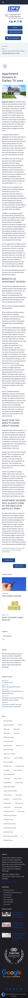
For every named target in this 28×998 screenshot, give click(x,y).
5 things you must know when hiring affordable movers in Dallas (12, 699)
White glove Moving (8, 840)
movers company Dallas (9, 774)
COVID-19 (20, 725)
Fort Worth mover (8, 766)
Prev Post (9, 560)
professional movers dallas (10, 827)
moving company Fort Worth (10, 790)
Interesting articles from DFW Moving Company (13, 51)
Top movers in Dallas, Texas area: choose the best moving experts (12, 705)
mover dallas (6, 770)
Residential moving (9, 890)
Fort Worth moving (20, 766)
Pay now (15, 27)
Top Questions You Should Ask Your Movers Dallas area (12, 692)
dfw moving (20, 548)
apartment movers (7, 548)
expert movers (19, 745)
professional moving (6, 551)
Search (14, 639)
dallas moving (7, 733)
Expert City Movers (8, 745)
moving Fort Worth (17, 799)
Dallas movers (17, 183)
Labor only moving (8, 899)
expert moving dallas (8, 762)
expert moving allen (18, 758)
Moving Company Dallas (9, 786)
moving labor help (19, 803)
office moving (21, 811)
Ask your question (13, 38)
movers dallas (7, 778)
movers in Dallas (18, 778)
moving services (18, 807)
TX (22, 836)
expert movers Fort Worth (9, 753)
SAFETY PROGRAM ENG (9, 882)
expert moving (7, 758)
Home (3, 48)
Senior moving (7, 897)
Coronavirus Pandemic (9, 725)
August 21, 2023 (5, 614)
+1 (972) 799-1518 (14, 17)
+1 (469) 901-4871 (14, 14)
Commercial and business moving (13, 892)
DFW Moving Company (9, 737)
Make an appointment (15, 32)
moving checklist (7, 782)
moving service (7, 807)
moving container (8, 795)
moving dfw (6, 799)
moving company (19, 782)
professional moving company (10, 836)
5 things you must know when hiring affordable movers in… (19, 925)
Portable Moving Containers (10, 815)
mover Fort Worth (17, 770)
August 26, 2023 (5, 593)
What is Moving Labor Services (11, 687)
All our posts (7, 904)
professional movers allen (9, 823)
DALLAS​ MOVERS (8, 902)
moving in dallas (7, 803)
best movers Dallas (8, 720)
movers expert (12, 550)
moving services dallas (9, 811)
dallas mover (6, 729)
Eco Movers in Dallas (8, 741)
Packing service (8, 895)
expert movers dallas (8, 749)
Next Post (19, 566)
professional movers (8, 819)
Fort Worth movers (11, 596)
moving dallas (18, 550)
